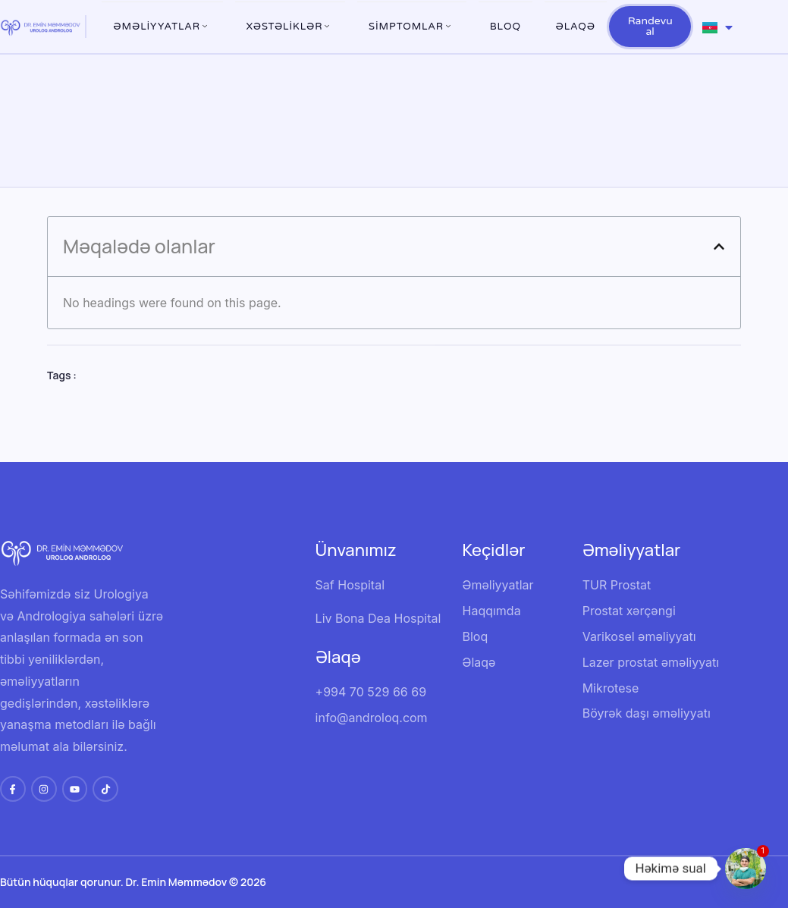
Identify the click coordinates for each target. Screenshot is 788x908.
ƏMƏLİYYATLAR (162, 26)
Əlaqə (575, 26)
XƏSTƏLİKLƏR (290, 26)
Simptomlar (412, 26)
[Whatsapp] (745, 868)
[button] (719, 246)
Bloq (505, 26)
